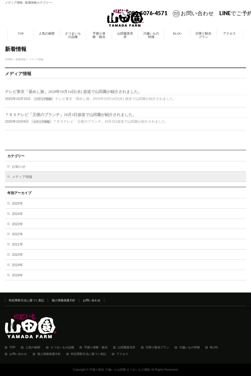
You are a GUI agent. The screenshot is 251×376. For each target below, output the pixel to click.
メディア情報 (43, 98)
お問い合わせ (197, 13)
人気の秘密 (32, 347)
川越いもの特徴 (189, 347)
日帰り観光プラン (157, 347)
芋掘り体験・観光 (96, 347)
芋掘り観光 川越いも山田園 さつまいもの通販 (119, 369)
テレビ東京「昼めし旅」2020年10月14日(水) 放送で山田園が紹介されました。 (73, 92)
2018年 (17, 275)
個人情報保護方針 (63, 300)
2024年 (17, 214)
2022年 (17, 234)
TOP (12, 347)
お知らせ (18, 166)
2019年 (17, 265)
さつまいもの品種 (62, 347)
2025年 (17, 203)
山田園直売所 (126, 347)
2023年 (17, 224)
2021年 (17, 244)
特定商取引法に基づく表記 (26, 300)
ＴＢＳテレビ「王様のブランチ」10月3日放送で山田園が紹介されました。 (70, 115)
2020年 (17, 255)
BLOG (214, 347)
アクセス (122, 354)
